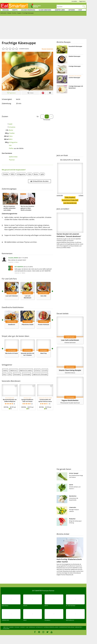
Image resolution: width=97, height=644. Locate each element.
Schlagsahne (13, 142)
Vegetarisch (13, 370)
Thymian (12, 160)
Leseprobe (60, 195)
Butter (11, 130)
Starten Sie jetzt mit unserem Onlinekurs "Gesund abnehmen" (70, 225)
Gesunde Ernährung (28, 10)
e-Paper (81, 195)
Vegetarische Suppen (25, 370)
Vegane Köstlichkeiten (70, 400)
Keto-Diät (43, 296)
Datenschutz (39, 627)
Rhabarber (72, 519)
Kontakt (22, 627)
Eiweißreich (11, 324)
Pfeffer (11, 148)
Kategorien (6, 628)
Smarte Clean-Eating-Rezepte (70, 370)
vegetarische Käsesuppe (40, 374)
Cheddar (12, 133)
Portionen (46, 120)
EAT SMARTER (19, 267)
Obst (9, 374)
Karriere (11, 627)
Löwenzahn (72, 507)
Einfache (37, 370)
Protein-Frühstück (43, 324)
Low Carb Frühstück (12, 296)
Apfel (10, 124)
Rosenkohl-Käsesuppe (75, 46)
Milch (10, 139)
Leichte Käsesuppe (74, 77)
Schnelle (44, 370)
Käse (4, 374)
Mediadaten (78, 627)
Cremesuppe (26, 374)
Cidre (10, 136)
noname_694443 (13, 258)
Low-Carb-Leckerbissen (70, 340)
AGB (27, 627)
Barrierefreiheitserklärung (66, 627)
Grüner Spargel (73, 473)
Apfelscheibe (13, 157)
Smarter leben (60, 10)
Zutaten (5, 116)
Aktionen (71, 10)
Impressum (32, 627)
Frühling (5, 10)
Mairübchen (72, 496)
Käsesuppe (17, 374)
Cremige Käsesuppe (75, 66)
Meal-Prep (43, 353)
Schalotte (12, 127)
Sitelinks (17, 627)
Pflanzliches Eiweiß (27, 324)
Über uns (5, 627)
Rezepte (14, 10)
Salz (10, 145)
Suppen (5, 370)
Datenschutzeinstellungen (51, 627)
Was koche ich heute (11, 353)
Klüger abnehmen (45, 10)
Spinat (71, 484)
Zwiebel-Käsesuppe (74, 56)
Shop (80, 10)
